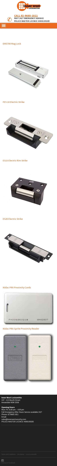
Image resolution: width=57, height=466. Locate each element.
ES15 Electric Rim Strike (15, 160)
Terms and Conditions (8, 454)
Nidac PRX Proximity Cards (17, 287)
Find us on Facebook (8, 463)
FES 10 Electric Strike (13, 102)
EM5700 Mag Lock (12, 43)
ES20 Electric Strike (13, 218)
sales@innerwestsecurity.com (13, 419)
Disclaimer (20, 454)
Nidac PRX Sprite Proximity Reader (21, 328)
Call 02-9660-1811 (26, 15)
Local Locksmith (31, 454)
